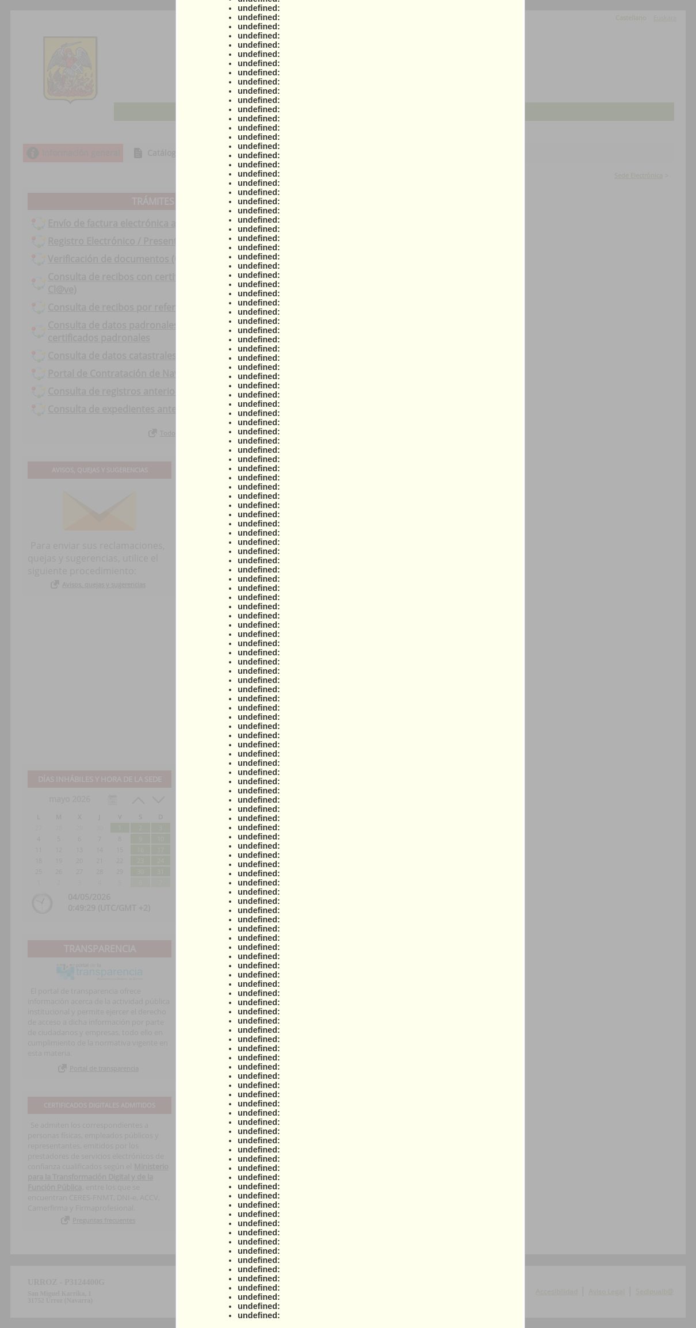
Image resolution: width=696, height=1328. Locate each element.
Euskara (664, 17)
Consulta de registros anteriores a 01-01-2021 (147, 391)
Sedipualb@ (655, 1291)
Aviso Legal (606, 1291)
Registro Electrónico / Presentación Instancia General (163, 241)
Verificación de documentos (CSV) (121, 259)
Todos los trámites (187, 433)
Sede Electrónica (638, 175)
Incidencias (501, 152)
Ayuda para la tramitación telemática (269, 489)
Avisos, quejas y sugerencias (104, 584)
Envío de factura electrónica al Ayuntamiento (145, 223)
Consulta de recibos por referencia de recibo (145, 307)
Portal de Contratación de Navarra (122, 373)
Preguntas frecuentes (103, 1220)
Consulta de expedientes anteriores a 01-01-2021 (153, 409)
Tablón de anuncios (414, 152)
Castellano (631, 17)
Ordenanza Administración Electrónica (271, 503)
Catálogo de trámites (187, 152)
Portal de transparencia (104, 1068)
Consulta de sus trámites (302, 152)
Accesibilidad (557, 1291)
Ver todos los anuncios (438, 742)
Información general (81, 152)
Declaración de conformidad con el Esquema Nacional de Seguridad (265, 534)
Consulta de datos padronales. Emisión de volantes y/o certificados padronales (167, 331)
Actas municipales (236, 516)
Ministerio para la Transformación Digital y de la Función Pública (98, 1176)
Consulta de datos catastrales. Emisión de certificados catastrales (190, 355)
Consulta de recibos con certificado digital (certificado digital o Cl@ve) (183, 283)
